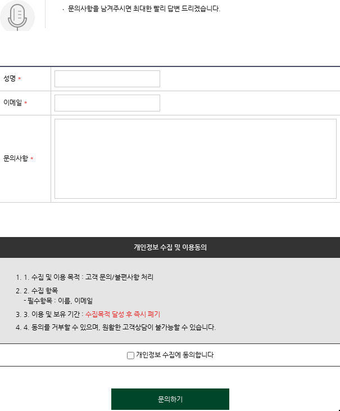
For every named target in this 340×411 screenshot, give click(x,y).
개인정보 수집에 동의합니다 (170, 355)
